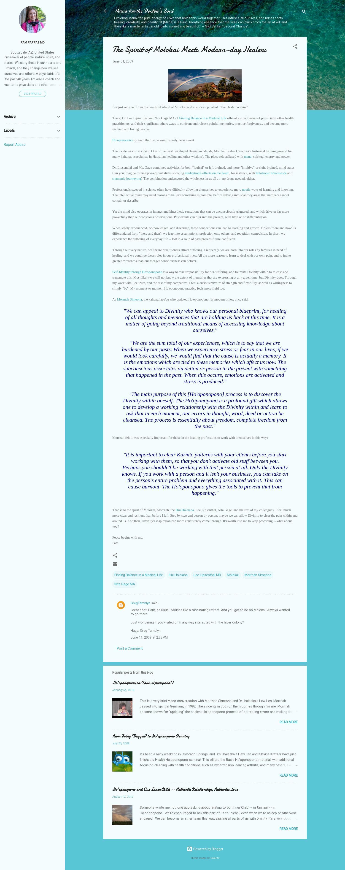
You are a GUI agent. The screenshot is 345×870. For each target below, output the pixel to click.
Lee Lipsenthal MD (207, 575)
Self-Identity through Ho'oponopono (137, 272)
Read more (289, 722)
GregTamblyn (140, 603)
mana (247, 156)
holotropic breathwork (271, 173)
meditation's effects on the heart (207, 173)
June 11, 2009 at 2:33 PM (149, 637)
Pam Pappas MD (33, 42)
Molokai (233, 575)
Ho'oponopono (122, 140)
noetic (246, 189)
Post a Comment (130, 648)
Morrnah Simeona (129, 299)
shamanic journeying (126, 178)
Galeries (215, 857)
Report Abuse (15, 144)
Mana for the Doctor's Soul (143, 11)
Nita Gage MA (124, 584)
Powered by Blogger (205, 849)
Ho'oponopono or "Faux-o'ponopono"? (142, 683)
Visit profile (32, 93)
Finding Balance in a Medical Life (203, 118)
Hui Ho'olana (185, 510)
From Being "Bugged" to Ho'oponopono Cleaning (150, 736)
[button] (295, 47)
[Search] (304, 12)
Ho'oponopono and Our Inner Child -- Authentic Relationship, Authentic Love (175, 789)
